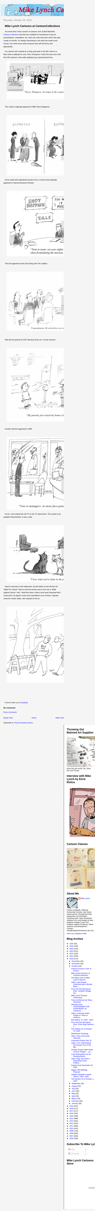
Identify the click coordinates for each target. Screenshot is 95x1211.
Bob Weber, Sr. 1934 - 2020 (82, 1020)
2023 (71, 951)
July (73, 1088)
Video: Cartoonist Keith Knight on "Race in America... (80, 1015)
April (74, 1096)
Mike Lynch (85, 898)
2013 (71, 1121)
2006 (71, 1138)
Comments (73, 1154)
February (75, 1101)
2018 (71, 1108)
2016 (71, 1113)
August (75, 1086)
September (76, 1083)
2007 (71, 1136)
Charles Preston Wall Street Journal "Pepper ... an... (82, 1051)
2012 (71, 1123)
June (74, 1091)
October (75, 966)
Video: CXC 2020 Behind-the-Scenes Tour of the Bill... (81, 1045)
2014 (71, 1118)
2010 (71, 1128)
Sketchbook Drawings (79, 1033)
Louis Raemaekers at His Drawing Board (81, 1055)
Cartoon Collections (11, 35)
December (76, 961)
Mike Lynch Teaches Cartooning (79, 996)
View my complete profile (76, 933)
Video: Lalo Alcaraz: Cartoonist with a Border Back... (81, 984)
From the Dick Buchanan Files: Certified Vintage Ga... (81, 991)
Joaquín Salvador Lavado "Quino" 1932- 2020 (81, 1075)
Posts (71, 1149)
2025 (71, 946)
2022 (71, 954)
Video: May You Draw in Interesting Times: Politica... (80, 1061)
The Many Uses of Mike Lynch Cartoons (80, 979)
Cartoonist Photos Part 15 (81, 1040)
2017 (71, 1111)
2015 (71, 1116)
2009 (71, 1131)
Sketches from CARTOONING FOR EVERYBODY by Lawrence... (80, 1007)
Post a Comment (10, 712)
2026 (71, 944)
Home (34, 718)
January (75, 1103)
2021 (71, 956)
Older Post (59, 718)
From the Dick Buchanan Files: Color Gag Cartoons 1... (82, 1024)
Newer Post (8, 718)
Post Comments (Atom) (23, 723)
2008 (71, 1133)
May (73, 1093)
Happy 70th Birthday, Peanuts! (79, 1071)
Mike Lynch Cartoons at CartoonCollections (32, 25)
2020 (71, 959)
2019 (71, 1106)
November (76, 964)
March (74, 1098)
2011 (71, 1126)
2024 (71, 949)
